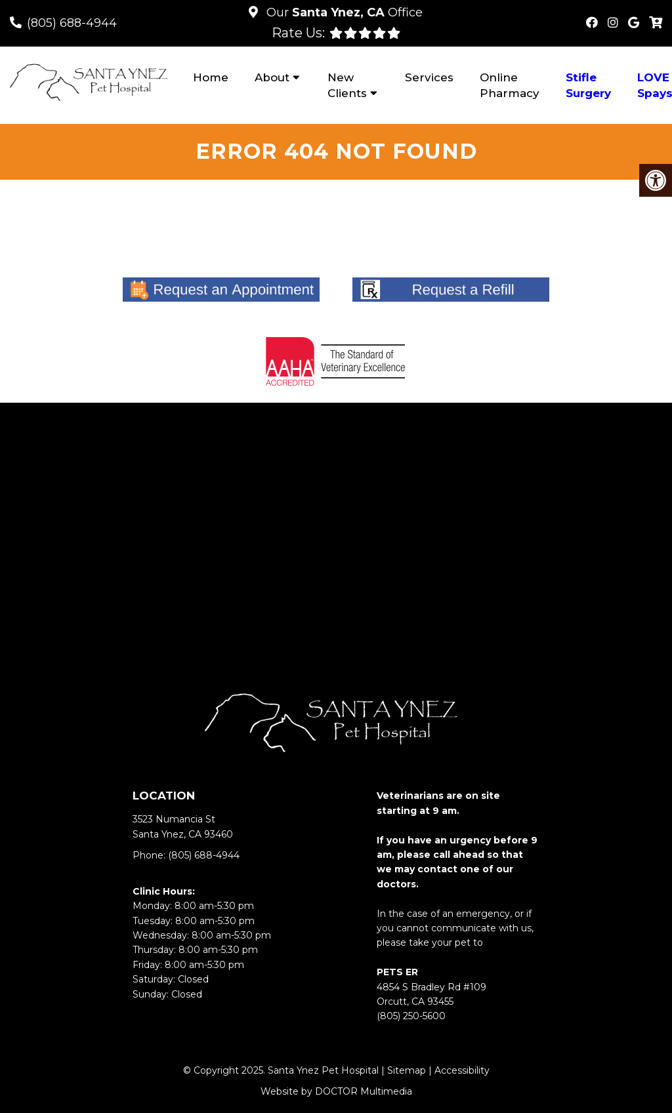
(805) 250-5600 (411, 1016)
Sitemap (406, 1070)
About (272, 77)
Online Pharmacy (509, 85)
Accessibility (462, 1070)
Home (210, 77)
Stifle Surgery (588, 85)
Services (429, 77)
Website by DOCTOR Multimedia (336, 1091)
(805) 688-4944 (72, 23)
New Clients (347, 85)
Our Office (343, 12)
